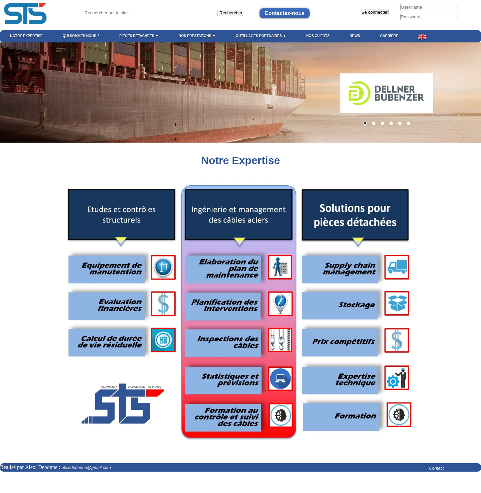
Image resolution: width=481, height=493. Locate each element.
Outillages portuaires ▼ (261, 36)
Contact (436, 468)
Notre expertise (26, 36)
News (355, 36)
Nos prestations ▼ (197, 36)
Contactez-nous (285, 13)
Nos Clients (318, 36)
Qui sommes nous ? (81, 36)
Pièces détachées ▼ (138, 36)
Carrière (389, 36)
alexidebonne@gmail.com (83, 467)
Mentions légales (16, 482)
